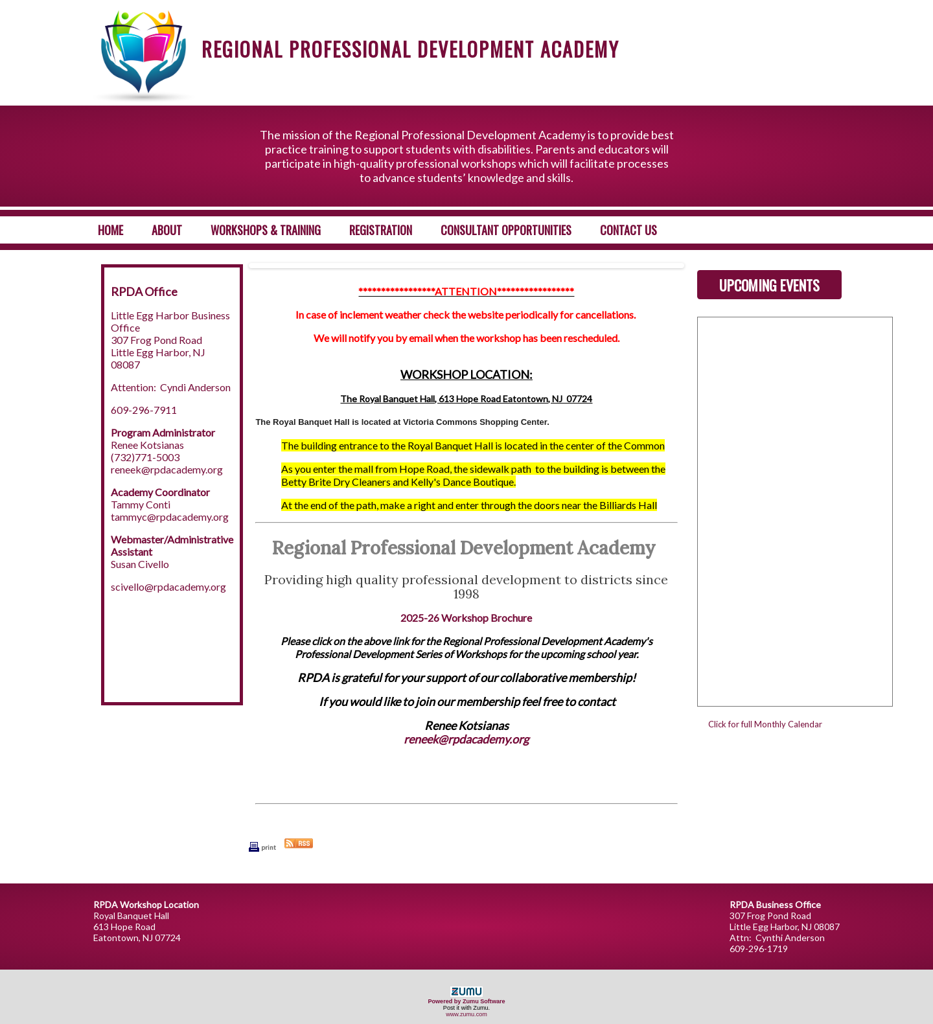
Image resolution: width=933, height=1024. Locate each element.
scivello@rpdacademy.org (168, 586)
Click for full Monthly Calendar (765, 724)
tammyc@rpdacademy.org (170, 516)
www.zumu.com (466, 1014)
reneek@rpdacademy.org (167, 469)
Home (110, 230)
